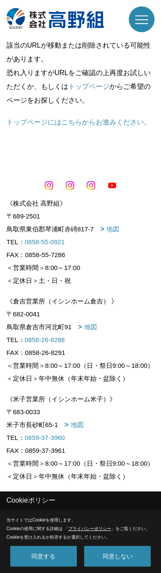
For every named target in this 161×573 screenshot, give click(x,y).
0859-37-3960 (45, 437)
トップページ (88, 86)
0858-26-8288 (45, 339)
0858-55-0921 (45, 242)
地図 (112, 229)
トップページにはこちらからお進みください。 (78, 122)
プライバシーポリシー (89, 528)
